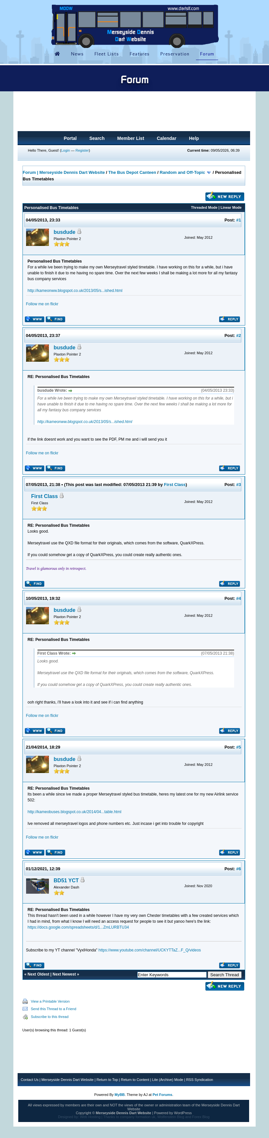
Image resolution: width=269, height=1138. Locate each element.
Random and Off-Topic (183, 172)
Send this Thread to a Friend (53, 1009)
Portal (70, 138)
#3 (238, 484)
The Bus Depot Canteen (132, 172)
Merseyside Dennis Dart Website (67, 1080)
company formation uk (137, 1117)
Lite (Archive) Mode (167, 1080)
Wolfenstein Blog (170, 1117)
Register (82, 150)
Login (65, 150)
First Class (175, 484)
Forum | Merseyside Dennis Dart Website (64, 172)
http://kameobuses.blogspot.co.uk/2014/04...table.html (75, 812)
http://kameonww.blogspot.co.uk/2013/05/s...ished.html (75, 290)
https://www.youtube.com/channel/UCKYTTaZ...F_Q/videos (149, 950)
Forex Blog (200, 1117)
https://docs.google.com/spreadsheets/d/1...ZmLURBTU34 (78, 927)
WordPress (183, 1113)
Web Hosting (90, 1117)
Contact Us (29, 1080)
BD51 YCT (66, 880)
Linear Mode (231, 207)
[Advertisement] (133, 113)
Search (97, 138)
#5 (238, 747)
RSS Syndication (199, 1080)
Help (194, 138)
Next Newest (64, 974)
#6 (238, 868)
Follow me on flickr (42, 304)
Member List (130, 138)
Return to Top (107, 1080)
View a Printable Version (50, 1001)
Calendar (166, 138)
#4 (238, 598)
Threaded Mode (204, 207)
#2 (238, 335)
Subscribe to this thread (50, 1017)
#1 (238, 220)
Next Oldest (39, 974)
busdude (65, 232)
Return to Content (135, 1080)
